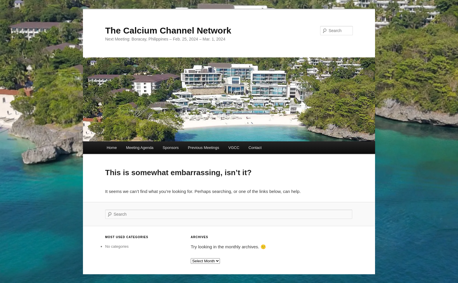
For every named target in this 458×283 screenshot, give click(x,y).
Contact (255, 147)
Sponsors (171, 147)
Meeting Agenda (139, 147)
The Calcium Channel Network (168, 30)
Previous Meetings (203, 147)
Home (112, 147)
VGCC (234, 147)
